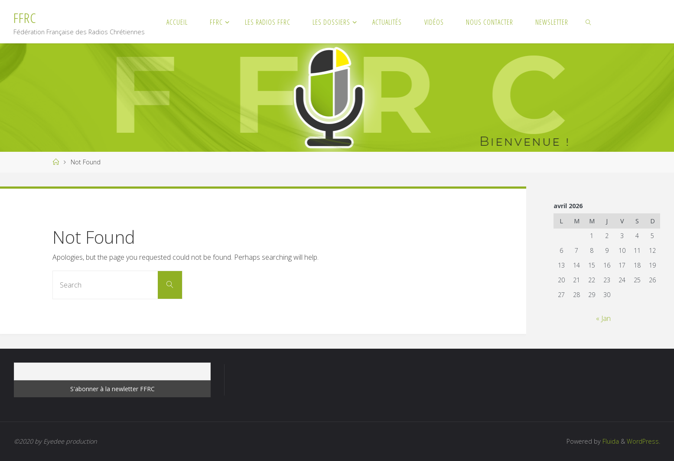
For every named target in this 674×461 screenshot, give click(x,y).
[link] (589, 21)
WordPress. (643, 441)
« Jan (603, 318)
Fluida (610, 441)
